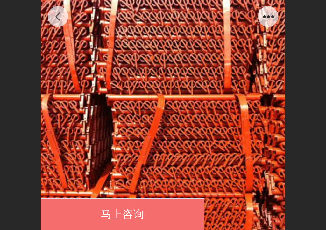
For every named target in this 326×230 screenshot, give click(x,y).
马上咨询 (122, 214)
